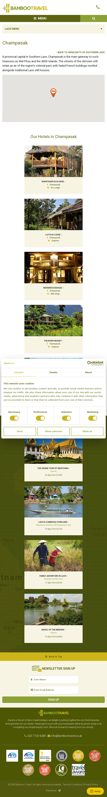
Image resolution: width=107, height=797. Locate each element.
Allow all (87, 431)
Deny (20, 431)
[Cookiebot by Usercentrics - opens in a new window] (89, 363)
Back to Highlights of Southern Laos (81, 52)
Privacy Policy (91, 784)
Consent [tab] (18, 372)
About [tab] (88, 372)
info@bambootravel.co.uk (66, 735)
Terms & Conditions (72, 784)
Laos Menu (12, 28)
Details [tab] (53, 372)
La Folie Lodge (52, 235)
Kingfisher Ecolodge (53, 181)
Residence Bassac (52, 288)
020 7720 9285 (36, 735)
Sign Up (53, 699)
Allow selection (53, 431)
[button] (53, 93)
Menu (42, 18)
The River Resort (53, 341)
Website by (53, 790)
